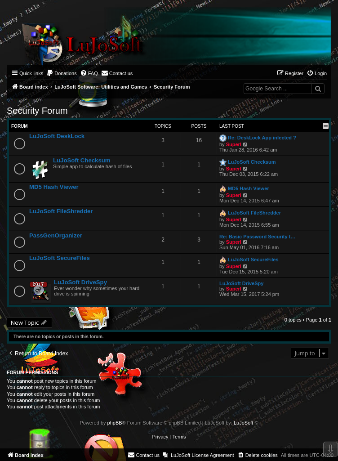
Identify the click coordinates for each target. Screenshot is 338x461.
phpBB (114, 422)
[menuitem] (61, 73)
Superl (233, 144)
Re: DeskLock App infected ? (262, 137)
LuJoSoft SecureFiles (59, 258)
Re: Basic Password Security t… (257, 236)
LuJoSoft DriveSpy (80, 282)
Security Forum (37, 111)
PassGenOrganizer (55, 235)
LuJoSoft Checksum (82, 160)
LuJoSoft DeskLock (56, 136)
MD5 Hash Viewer (54, 187)
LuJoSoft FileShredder (61, 211)
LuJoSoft (243, 422)
